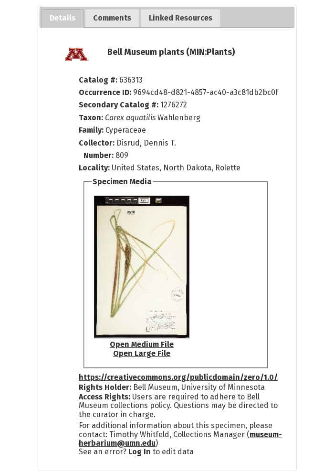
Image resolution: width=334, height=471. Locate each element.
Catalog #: (99, 79)
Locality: (94, 167)
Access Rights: (104, 396)
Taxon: (91, 117)
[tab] (63, 18)
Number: (99, 155)
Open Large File (141, 353)
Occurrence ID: (106, 92)
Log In (140, 451)
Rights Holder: (105, 387)
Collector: (97, 142)
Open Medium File (142, 344)
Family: (91, 130)
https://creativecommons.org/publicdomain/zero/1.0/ (178, 377)
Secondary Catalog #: (118, 104)
